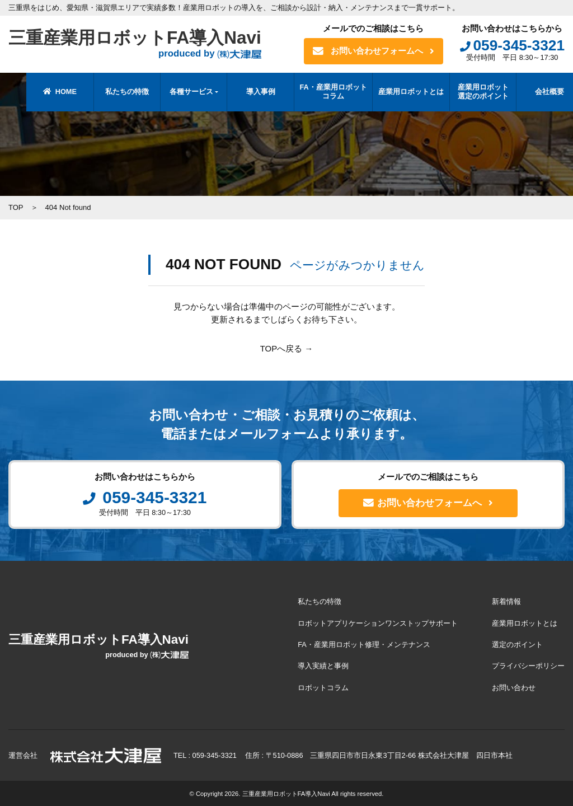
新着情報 (506, 602)
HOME (42, 91)
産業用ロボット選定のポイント (464, 91)
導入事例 (242, 91)
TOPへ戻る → (286, 348)
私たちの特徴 (108, 91)
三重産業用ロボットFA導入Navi (138, 44)
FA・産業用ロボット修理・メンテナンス (364, 644)
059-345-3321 (512, 45)
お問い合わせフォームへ (373, 51)
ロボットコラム (323, 687)
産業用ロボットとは (393, 91)
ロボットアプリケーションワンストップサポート (378, 623)
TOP (16, 207)
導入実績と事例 (323, 666)
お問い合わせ (514, 687)
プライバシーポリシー (528, 666)
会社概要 (531, 91)
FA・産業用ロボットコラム (315, 91)
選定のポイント (517, 644)
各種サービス (173, 91)
